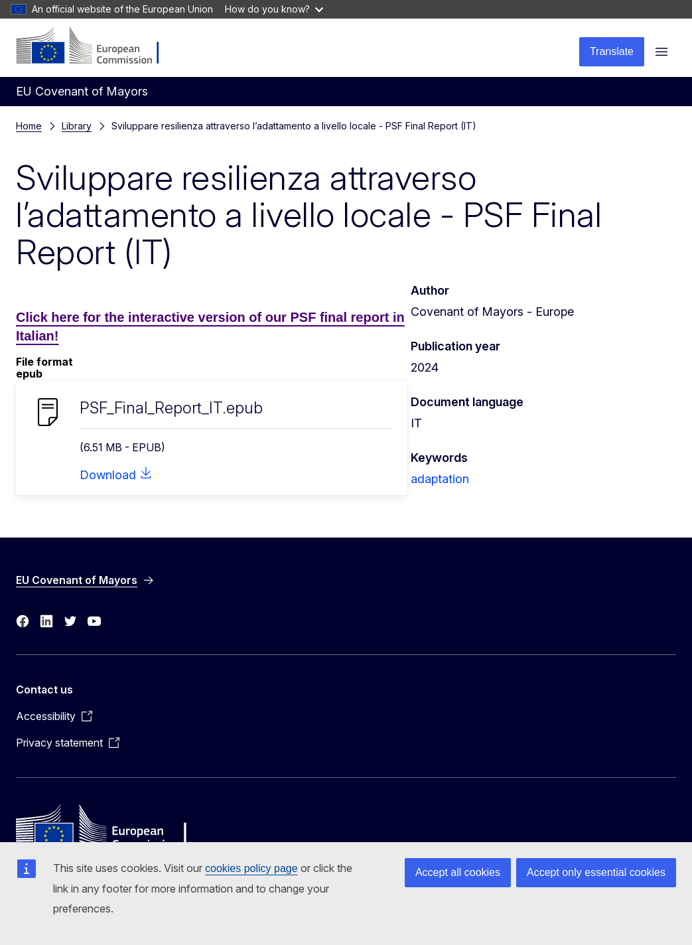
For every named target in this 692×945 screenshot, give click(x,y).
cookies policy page (251, 868)
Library (77, 125)
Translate (612, 51)
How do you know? (274, 9)
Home (29, 125)
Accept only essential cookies (596, 872)
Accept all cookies (457, 872)
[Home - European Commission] (96, 46)
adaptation (440, 479)
